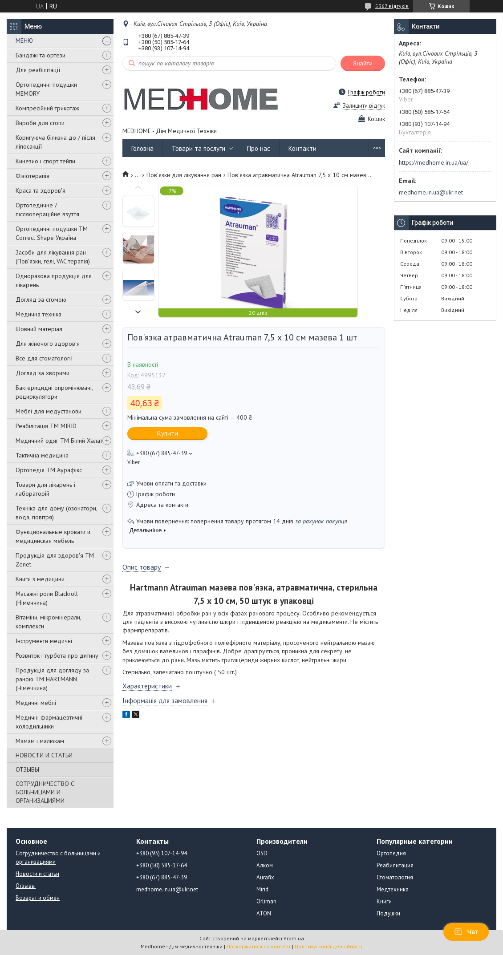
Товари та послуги (198, 148)
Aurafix (265, 877)
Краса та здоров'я (40, 190)
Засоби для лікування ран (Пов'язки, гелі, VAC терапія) (53, 256)
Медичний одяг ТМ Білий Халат (59, 441)
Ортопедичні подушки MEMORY (46, 89)
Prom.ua (294, 938)
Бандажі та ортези (40, 55)
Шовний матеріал (39, 329)
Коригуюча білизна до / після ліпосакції (55, 142)
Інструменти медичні (44, 641)
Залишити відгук (364, 105)
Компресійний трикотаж (47, 108)
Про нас (258, 148)
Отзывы (26, 886)
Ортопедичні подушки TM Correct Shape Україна (52, 233)
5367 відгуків (392, 6)
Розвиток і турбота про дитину (57, 656)
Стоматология (395, 877)
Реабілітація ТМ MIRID (46, 426)
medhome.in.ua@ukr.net (431, 192)
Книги (384, 901)
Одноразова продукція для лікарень (54, 280)
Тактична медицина (42, 455)
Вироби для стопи (40, 123)
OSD (262, 853)
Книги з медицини (40, 579)
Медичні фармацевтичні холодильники (49, 721)
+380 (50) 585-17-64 (161, 865)
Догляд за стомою (41, 299)
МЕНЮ (24, 40)
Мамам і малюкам (40, 741)
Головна (142, 148)
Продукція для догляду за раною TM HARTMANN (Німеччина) (52, 679)
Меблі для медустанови (48, 411)
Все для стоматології (44, 358)
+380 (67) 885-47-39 (161, 877)
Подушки (388, 913)
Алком (264, 865)
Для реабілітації (38, 70)
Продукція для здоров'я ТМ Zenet (55, 559)
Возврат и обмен (38, 898)
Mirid (262, 889)
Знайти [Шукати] (363, 63)
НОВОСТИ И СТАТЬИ (44, 755)
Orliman (266, 901)
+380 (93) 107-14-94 (161, 853)
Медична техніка (38, 314)
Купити (167, 433)
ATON (263, 913)
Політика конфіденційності (328, 946)
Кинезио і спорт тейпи (45, 161)
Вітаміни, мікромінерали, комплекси (48, 621)
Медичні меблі (36, 703)
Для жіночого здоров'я (48, 344)
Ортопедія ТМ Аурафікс (49, 470)
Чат (466, 932)
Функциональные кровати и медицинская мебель (53, 536)
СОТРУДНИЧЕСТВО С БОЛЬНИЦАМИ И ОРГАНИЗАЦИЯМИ (45, 792)
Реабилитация (395, 865)
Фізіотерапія (32, 176)
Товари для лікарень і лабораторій (45, 489)
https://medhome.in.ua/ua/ (433, 162)
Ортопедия (391, 853)
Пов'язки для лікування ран (183, 175)
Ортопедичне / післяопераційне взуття (47, 209)
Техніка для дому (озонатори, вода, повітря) (56, 512)
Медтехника (393, 889)
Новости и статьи (37, 874)
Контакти (302, 148)
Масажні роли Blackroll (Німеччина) (47, 598)
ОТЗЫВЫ (27, 769)
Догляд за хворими (42, 373)
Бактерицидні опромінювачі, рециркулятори (54, 392)
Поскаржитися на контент (259, 946)
